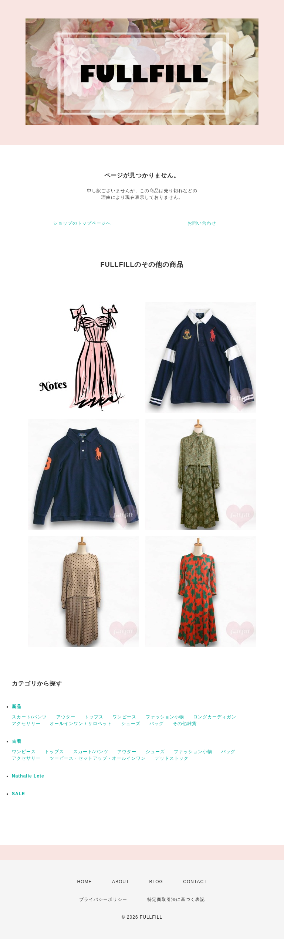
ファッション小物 (165, 716)
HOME (84, 881)
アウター (65, 716)
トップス (94, 716)
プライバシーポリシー (103, 899)
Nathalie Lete (28, 776)
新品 (16, 706)
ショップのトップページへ (82, 223)
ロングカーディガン (214, 716)
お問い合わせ (201, 223)
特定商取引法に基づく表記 (176, 899)
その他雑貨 (185, 723)
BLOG (156, 881)
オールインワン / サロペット (81, 723)
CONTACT (195, 881)
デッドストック (172, 758)
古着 (16, 741)
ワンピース (124, 716)
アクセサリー (26, 723)
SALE (18, 793)
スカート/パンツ (29, 716)
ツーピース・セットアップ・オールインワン (98, 758)
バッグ (156, 723)
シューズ (131, 723)
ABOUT (120, 881)
